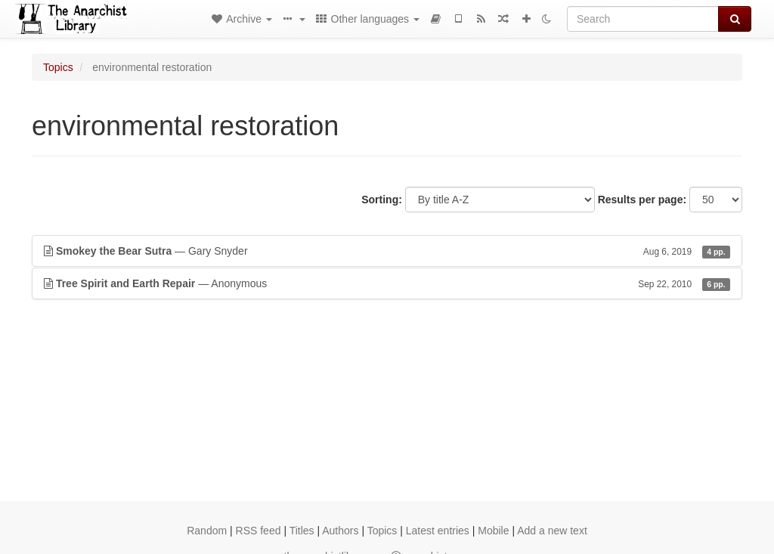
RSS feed (258, 531)
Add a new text (552, 531)
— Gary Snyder (387, 250)
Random (207, 531)
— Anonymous (387, 283)
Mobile (493, 531)
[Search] (643, 19)
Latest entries (437, 531)
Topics (58, 67)
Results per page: (642, 199)
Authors (340, 531)
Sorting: (381, 199)
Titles (301, 531)
